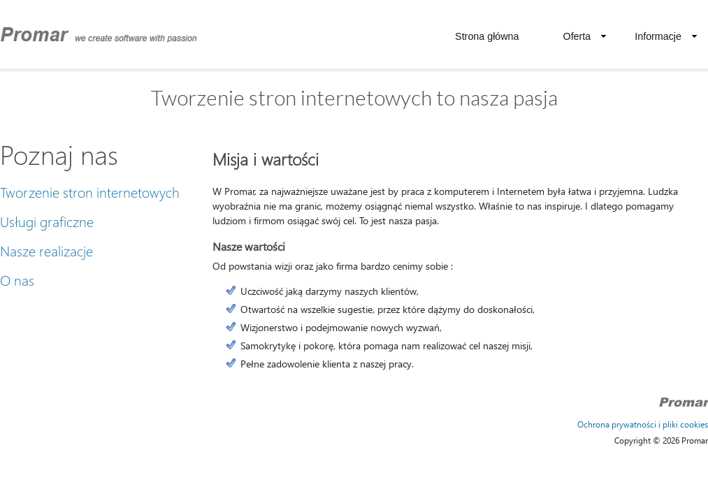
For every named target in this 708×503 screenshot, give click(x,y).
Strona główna (487, 36)
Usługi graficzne (47, 221)
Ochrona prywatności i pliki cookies (642, 424)
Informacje (666, 36)
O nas (17, 279)
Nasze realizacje (46, 250)
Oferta (585, 36)
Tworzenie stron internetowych (90, 191)
